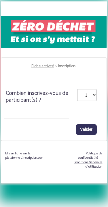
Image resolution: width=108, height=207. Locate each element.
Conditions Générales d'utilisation (88, 164)
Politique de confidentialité (90, 155)
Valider (86, 129)
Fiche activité (42, 65)
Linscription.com (32, 157)
